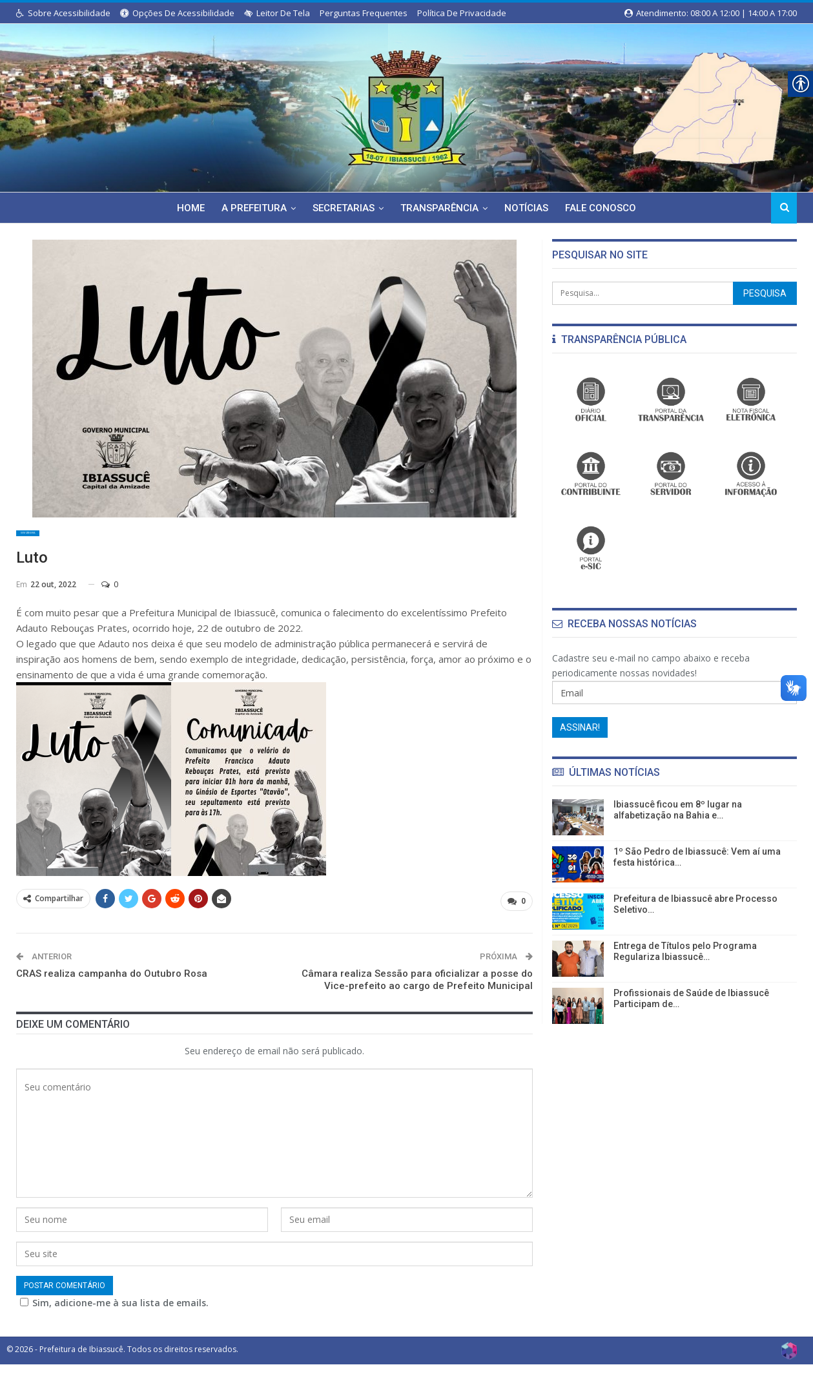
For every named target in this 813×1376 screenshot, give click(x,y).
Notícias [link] (529, 208)
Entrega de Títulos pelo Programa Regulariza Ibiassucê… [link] (685, 951)
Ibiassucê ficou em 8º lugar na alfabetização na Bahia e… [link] (677, 809)
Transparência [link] (441, 208)
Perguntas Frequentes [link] (363, 13)
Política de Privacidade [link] (461, 13)
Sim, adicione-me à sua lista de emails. (103, 1315)
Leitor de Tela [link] (277, 13)
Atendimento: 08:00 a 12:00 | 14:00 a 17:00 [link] (710, 13)
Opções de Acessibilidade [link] (177, 13)
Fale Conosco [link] (605, 208)
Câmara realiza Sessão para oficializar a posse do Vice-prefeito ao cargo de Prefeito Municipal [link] (417, 986)
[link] (406, 105)
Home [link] (186, 208)
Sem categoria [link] (50, 538)
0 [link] (109, 594)
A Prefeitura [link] (251, 208)
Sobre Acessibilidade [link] (63, 13)
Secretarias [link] (343, 208)
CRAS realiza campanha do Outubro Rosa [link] (111, 980)
